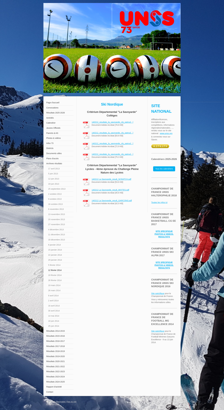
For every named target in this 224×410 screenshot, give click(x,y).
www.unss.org (166, 133)
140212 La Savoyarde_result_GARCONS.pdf (112, 200)
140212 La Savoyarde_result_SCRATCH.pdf (111, 179)
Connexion (173, 401)
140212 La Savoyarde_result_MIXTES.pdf (110, 190)
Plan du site (71, 402)
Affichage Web (172, 404)
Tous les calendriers (164, 169)
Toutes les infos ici (159, 202)
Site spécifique (157, 293)
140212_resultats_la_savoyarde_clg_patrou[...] (112, 122)
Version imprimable (56, 402)
